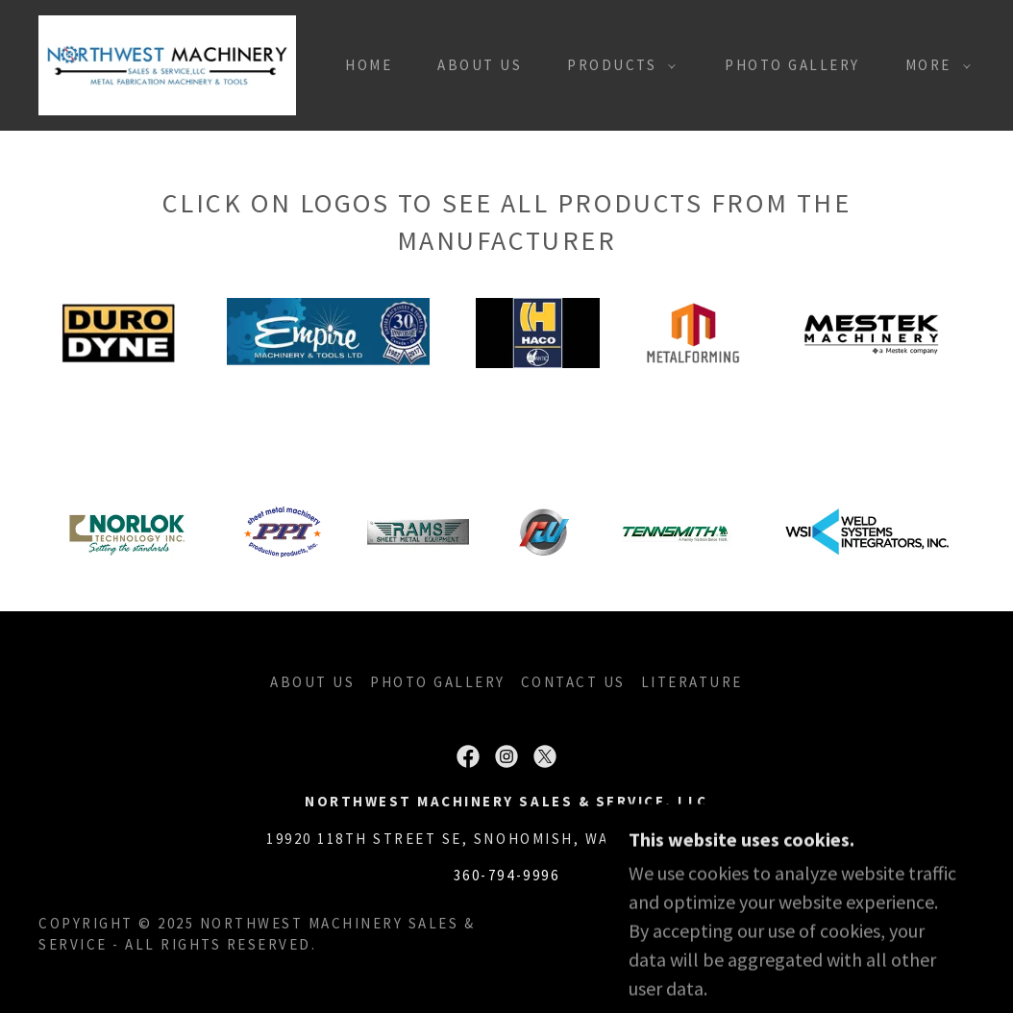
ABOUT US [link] (479, 65)
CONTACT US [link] (573, 682)
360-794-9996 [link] (506, 875)
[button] (616, 65)
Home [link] (368, 65)
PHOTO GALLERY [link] (792, 65)
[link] (167, 63)
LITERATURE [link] (692, 682)
